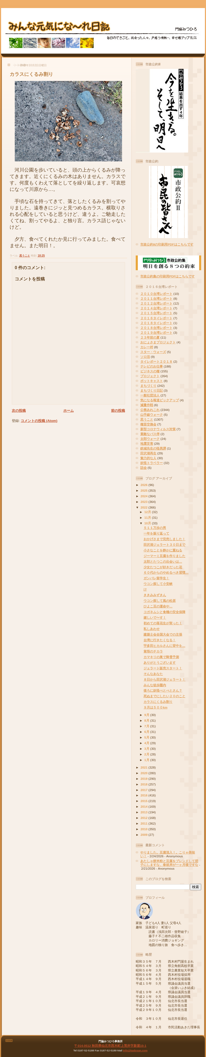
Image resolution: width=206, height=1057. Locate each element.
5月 (147, 737)
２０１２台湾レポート (156, 303)
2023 (144, 501)
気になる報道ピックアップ (159, 400)
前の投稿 (118, 411)
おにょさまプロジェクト (158, 342)
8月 (147, 720)
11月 (148, 517)
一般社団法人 (150, 395)
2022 (144, 507)
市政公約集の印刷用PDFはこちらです (167, 276)
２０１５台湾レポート (156, 313)
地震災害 (146, 443)
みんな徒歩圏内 (155, 685)
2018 (144, 784)
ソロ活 (145, 356)
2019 (144, 778)
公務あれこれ (150, 409)
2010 (144, 829)
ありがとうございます (160, 662)
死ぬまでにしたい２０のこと (164, 696)
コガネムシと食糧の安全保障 (164, 612)
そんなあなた (153, 674)
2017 (144, 790)
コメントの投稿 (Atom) (39, 421)
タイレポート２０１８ (156, 361)
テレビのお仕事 (151, 366)
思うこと (24, 255)
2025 (144, 490)
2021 (144, 767)
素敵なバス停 (150, 434)
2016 (144, 795)
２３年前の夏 (150, 337)
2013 (144, 812)
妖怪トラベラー (151, 463)
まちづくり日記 (151, 390)
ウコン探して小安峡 (158, 583)
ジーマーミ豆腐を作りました (164, 556)
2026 (144, 485)
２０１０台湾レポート (156, 293)
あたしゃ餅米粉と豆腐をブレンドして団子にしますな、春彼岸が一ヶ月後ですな (169, 862)
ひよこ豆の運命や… (158, 606)
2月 (147, 754)
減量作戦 (146, 405)
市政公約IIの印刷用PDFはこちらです (166, 244)
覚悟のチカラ (153, 651)
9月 (147, 715)
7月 (147, 726)
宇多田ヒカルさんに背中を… (164, 645)
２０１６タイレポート (156, 318)
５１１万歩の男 (155, 527)
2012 (144, 817)
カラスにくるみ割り (31, 74)
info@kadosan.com (135, 1050)
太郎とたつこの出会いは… (163, 561)
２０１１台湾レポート (156, 298)
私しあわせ (152, 629)
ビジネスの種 (150, 371)
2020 (144, 773)
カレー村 (146, 347)
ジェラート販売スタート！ (163, 668)
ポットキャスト (151, 381)
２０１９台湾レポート (156, 332)
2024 (144, 496)
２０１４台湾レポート (156, 308)
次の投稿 (19, 411)
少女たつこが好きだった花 (163, 567)
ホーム (68, 411)
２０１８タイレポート (156, 323)
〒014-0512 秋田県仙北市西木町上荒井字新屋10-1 (110, 1045)
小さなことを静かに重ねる (163, 550)
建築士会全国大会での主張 (163, 634)
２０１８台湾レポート (156, 327)
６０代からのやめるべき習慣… (166, 572)
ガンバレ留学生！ (156, 578)
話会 (143, 467)
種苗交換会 (148, 424)
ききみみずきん (155, 595)
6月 (147, 731)
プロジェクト (150, 376)
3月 (147, 748)
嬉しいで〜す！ (155, 617)
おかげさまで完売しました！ (164, 539)
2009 (144, 834)
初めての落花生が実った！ (163, 623)
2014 (144, 806)
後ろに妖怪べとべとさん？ (163, 690)
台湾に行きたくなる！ (160, 640)
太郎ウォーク (150, 438)
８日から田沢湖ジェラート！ (164, 679)
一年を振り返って (156, 533)
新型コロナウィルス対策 (158, 429)
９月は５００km (155, 707)
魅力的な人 (148, 458)
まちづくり (148, 385)
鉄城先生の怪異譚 (153, 448)
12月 (148, 512)
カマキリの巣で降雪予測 (161, 657)
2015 (144, 801)
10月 (148, 523)
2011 (144, 823)
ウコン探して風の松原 (160, 600)
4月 (147, 743)
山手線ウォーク (151, 414)
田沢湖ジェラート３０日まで (164, 544)
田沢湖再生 (148, 453)
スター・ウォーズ (153, 352)
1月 (147, 760)
